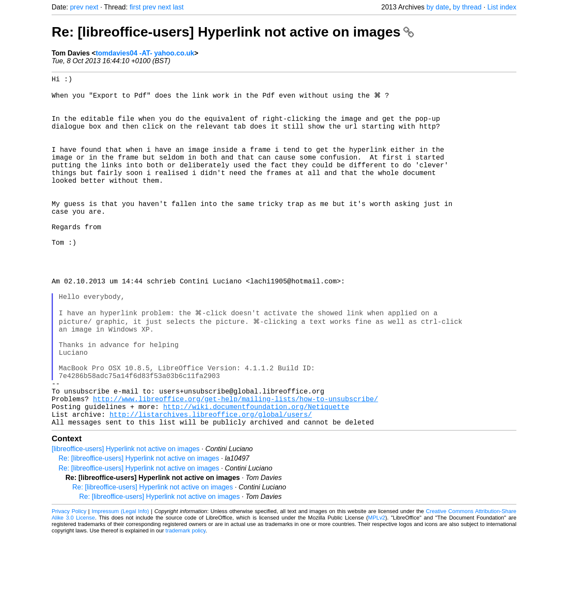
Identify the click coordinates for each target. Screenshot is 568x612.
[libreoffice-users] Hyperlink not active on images (126, 523)
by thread (467, 7)
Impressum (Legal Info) (120, 586)
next (91, 7)
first (135, 7)
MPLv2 (376, 592)
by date (437, 7)
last (178, 7)
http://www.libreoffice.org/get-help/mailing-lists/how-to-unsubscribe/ (235, 468)
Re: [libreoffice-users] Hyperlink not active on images (233, 32)
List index (501, 7)
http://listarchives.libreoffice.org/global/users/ (210, 487)
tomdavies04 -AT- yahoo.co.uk (145, 53)
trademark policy (186, 605)
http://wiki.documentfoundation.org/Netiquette (256, 478)
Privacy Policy (69, 586)
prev (76, 7)
